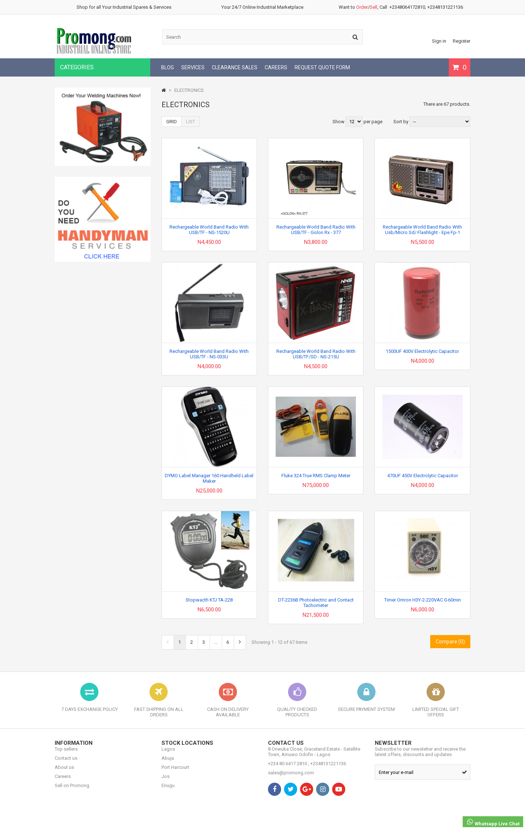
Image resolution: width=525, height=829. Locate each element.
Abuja (168, 763)
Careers (63, 782)
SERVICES (193, 67)
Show (339, 121)
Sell (373, 7)
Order (362, 7)
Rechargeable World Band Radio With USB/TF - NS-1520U (209, 229)
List (190, 121)
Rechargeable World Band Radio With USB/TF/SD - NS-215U (315, 354)
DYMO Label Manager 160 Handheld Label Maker (209, 478)
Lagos (168, 754)
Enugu (168, 791)
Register (461, 41)
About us (64, 772)
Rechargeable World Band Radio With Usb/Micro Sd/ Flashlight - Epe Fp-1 (422, 229)
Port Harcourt (175, 772)
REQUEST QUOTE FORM (322, 67)
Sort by (400, 121)
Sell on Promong (72, 791)
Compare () (450, 642)
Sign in (439, 41)
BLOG (167, 67)
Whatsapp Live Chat (493, 822)
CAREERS (276, 67)
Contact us (66, 763)
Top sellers (66, 754)
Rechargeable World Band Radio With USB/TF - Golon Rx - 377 (315, 229)
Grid (171, 121)
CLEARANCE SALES (234, 67)
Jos (166, 782)
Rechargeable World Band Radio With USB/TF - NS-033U (209, 354)
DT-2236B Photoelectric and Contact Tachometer (316, 602)
